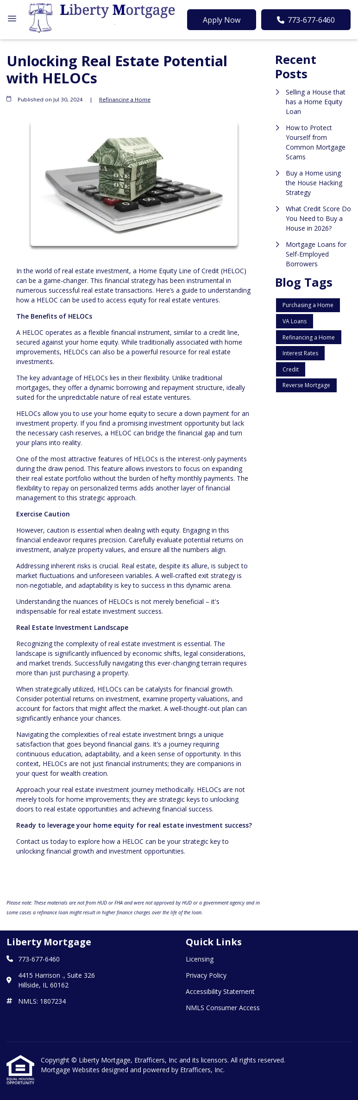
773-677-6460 (306, 20)
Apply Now (221, 20)
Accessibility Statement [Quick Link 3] (220, 991)
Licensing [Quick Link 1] (200, 959)
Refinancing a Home (125, 99)
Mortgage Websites (71, 1069)
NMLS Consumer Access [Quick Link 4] (223, 1007)
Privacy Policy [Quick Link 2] (206, 975)
